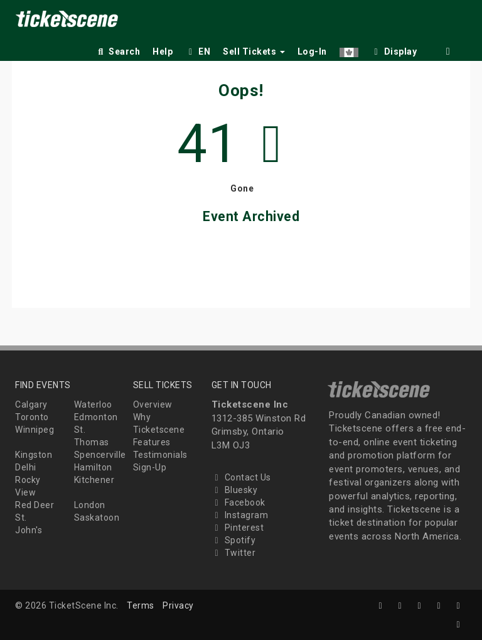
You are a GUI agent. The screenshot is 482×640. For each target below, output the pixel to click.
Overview (153, 404)
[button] (349, 49)
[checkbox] (394, 49)
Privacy (178, 605)
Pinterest (238, 528)
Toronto (32, 417)
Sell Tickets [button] (254, 51)
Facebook (238, 502)
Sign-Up (150, 467)
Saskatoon (97, 518)
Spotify (234, 540)
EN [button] (197, 51)
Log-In (312, 51)
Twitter (234, 553)
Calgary (31, 404)
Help (163, 51)
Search (117, 51)
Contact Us (241, 477)
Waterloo (93, 404)
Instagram (240, 515)
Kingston (33, 455)
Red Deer (34, 505)
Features (152, 442)
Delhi (25, 467)
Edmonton (96, 417)
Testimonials (160, 455)
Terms (140, 605)
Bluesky (235, 490)
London (89, 505)
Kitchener (94, 480)
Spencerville (100, 455)
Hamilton (93, 467)
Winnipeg (34, 430)
